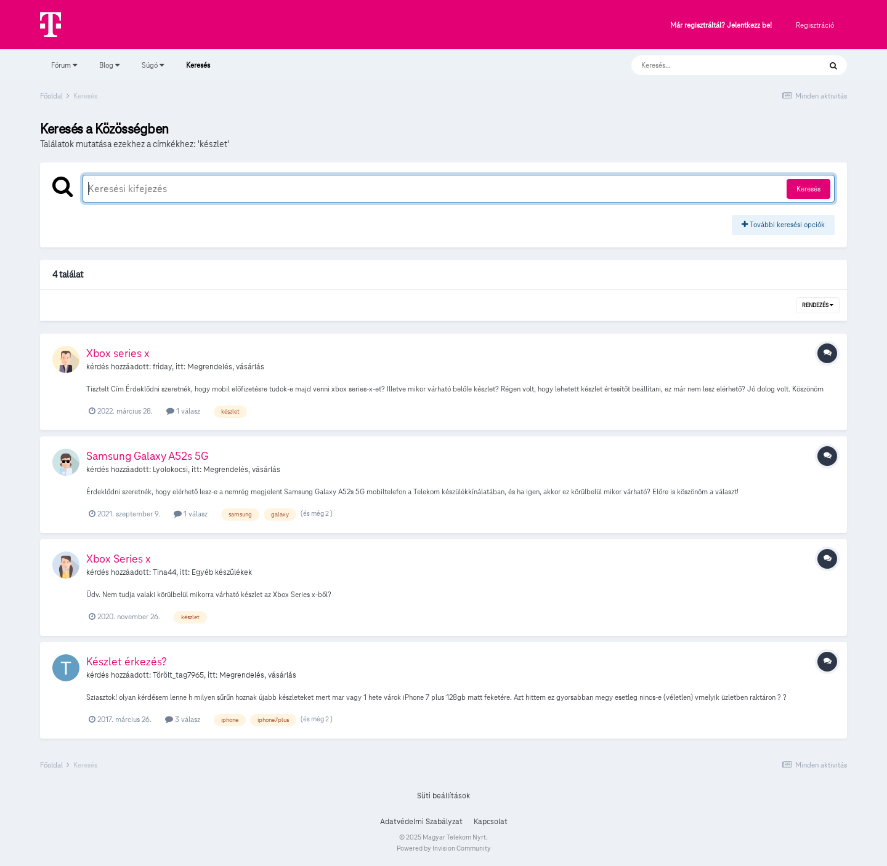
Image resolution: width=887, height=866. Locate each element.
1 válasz (183, 410)
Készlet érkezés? (126, 661)
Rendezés (817, 305)
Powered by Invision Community (444, 848)
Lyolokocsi (170, 470)
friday (162, 367)
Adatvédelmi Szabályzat (421, 822)
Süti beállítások (443, 796)
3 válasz (182, 719)
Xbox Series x (118, 558)
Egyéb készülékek (222, 572)
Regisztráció (815, 25)
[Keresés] (713, 65)
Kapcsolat (491, 822)
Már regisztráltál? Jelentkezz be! (721, 25)
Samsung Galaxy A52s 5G (147, 456)
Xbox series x (118, 353)
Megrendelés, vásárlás (225, 367)
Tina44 (164, 572)
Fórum (64, 65)
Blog (109, 65)
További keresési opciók (783, 224)
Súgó (153, 65)
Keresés (198, 70)
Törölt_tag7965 (178, 675)
